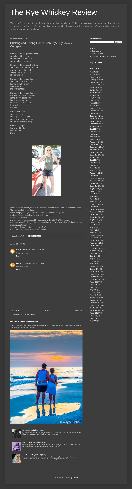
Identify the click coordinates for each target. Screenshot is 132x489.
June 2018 (93, 318)
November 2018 (95, 305)
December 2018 (95, 303)
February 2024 (95, 142)
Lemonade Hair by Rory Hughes (33, 430)
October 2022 (94, 183)
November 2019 (95, 274)
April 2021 (93, 230)
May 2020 (93, 259)
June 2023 (93, 163)
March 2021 (94, 233)
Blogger (75, 478)
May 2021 (93, 227)
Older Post (78, 311)
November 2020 (95, 243)
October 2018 (94, 308)
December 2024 (95, 116)
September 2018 (95, 310)
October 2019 (94, 277)
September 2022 (95, 186)
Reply (18, 256)
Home (47, 311)
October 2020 (94, 246)
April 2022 (93, 199)
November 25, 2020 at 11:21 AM (33, 263)
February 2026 (95, 80)
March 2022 (94, 202)
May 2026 (93, 72)
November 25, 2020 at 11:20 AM (33, 250)
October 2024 (94, 121)
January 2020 (94, 269)
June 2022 (93, 194)
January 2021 (94, 238)
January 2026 (94, 82)
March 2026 (94, 77)
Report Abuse (96, 63)
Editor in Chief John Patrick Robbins (104, 56)
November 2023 (95, 150)
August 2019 (94, 282)
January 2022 (94, 207)
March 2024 (94, 139)
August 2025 (94, 95)
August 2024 (94, 126)
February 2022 (95, 204)
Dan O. (18, 250)
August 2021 (94, 220)
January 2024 (94, 144)
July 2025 (93, 98)
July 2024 (93, 129)
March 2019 (94, 295)
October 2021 (94, 215)
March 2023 (94, 170)
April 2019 (93, 292)
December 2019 (95, 271)
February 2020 (95, 266)
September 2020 (95, 248)
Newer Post (15, 311)
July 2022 (93, 191)
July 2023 (93, 160)
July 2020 (93, 253)
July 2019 (93, 284)
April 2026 (93, 75)
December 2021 (95, 209)
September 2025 (95, 93)
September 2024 (95, 124)
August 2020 (94, 251)
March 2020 (94, 264)
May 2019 (93, 290)
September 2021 (95, 217)
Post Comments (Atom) (27, 314)
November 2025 (95, 87)
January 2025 (94, 113)
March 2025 (94, 108)
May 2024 (93, 134)
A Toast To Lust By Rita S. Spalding (34, 455)
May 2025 (93, 103)
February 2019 (95, 297)
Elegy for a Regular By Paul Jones (34, 442)
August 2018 (94, 313)
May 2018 (93, 321)
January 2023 (94, 176)
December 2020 (95, 240)
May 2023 (93, 165)
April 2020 (93, 261)
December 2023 (95, 147)
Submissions (96, 51)
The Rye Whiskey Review (53, 12)
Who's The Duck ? (98, 54)
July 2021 (93, 222)
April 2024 (93, 137)
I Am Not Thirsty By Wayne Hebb (24, 322)
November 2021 (95, 212)
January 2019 (94, 300)
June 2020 (93, 256)
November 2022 (95, 181)
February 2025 (95, 111)
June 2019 (93, 287)
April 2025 (93, 106)
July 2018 (93, 316)
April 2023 (93, 168)
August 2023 (94, 157)
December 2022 (95, 178)
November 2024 (95, 119)
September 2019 (95, 279)
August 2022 (94, 189)
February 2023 (95, 173)
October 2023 (94, 152)
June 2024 (93, 131)
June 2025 (93, 100)
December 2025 (95, 85)
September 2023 (95, 155)
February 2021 (95, 235)
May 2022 (93, 196)
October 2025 (94, 90)
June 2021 (93, 225)
